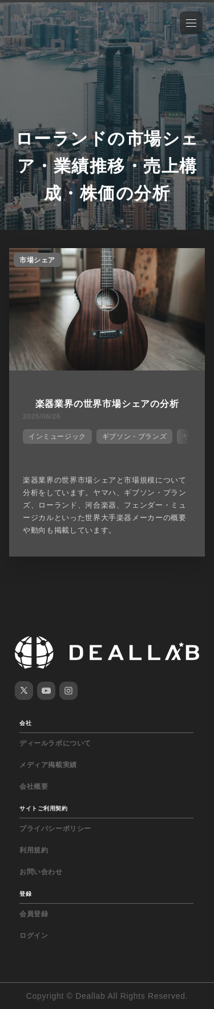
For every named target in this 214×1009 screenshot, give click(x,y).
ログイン (33, 936)
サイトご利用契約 (43, 808)
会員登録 (33, 914)
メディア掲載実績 (48, 765)
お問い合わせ (41, 872)
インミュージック (57, 436)
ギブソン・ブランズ (134, 436)
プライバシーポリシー (55, 829)
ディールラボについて (55, 743)
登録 (25, 894)
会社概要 (33, 786)
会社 (25, 723)
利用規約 (33, 850)
